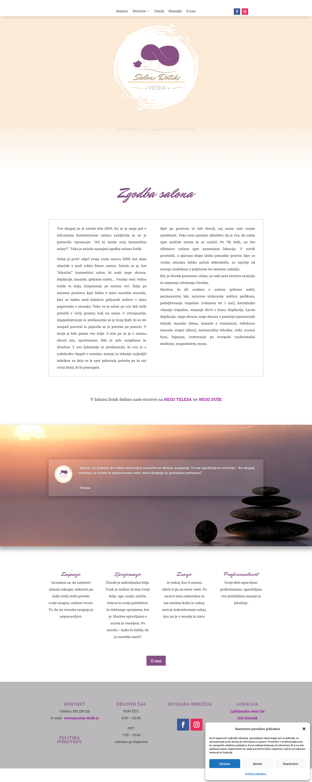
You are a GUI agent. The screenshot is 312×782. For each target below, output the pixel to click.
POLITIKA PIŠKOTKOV (69, 753)
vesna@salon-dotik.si (81, 731)
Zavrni (257, 764)
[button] (304, 729)
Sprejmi (224, 764)
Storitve (139, 11)
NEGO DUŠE (210, 412)
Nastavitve (290, 764)
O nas (191, 11)
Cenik (159, 11)
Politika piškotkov (255, 773)
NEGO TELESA (178, 412)
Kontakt (175, 11)
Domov (122, 11)
